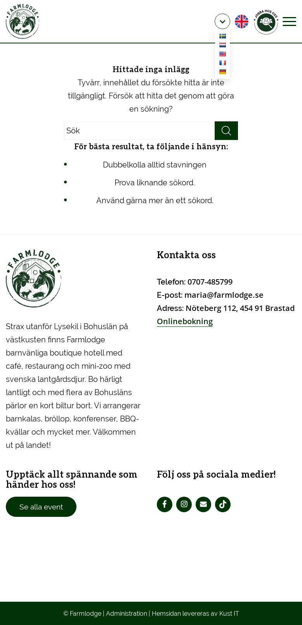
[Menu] (289, 21)
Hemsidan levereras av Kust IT (195, 613)
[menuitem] (222, 21)
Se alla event (41, 506)
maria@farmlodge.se (224, 295)
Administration (126, 613)
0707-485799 (210, 281)
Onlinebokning (185, 321)
